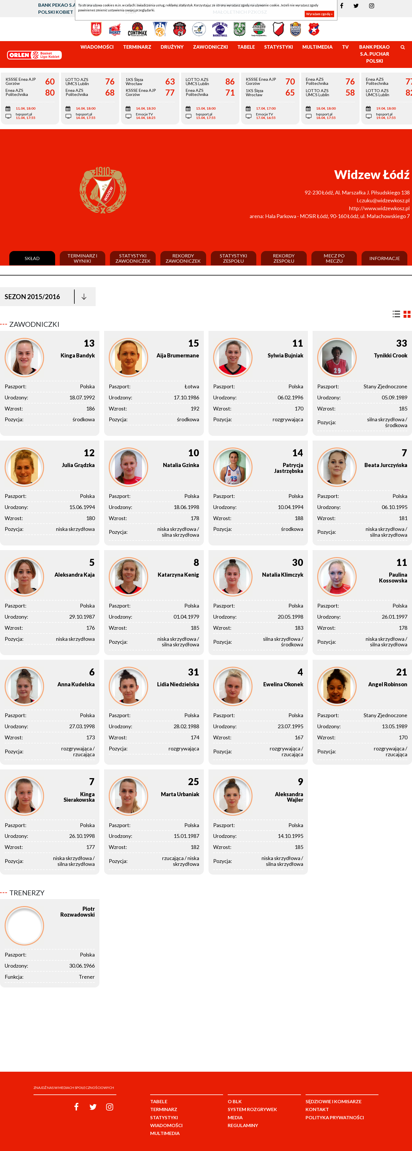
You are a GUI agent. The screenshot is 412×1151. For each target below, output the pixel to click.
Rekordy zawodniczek (183, 258)
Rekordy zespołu (283, 258)
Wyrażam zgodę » (319, 14)
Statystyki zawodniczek (132, 258)
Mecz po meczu (334, 258)
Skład (32, 258)
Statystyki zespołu (233, 258)
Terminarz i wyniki (82, 258)
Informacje (384, 258)
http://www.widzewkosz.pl (379, 208)
